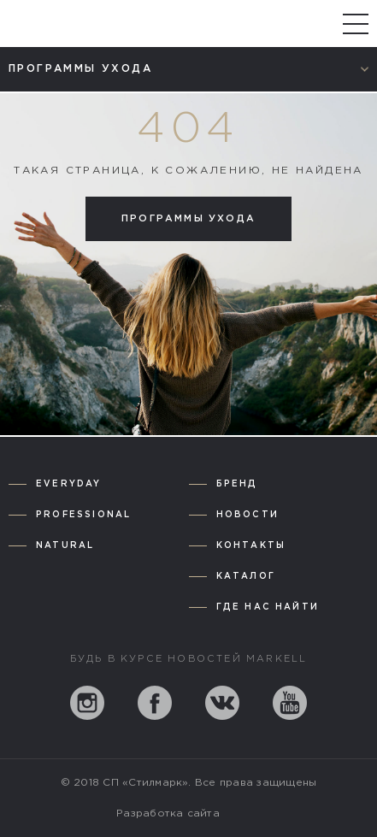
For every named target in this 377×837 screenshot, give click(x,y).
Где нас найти (268, 607)
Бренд (237, 484)
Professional (83, 515)
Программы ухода (188, 219)
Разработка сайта (168, 813)
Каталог (245, 577)
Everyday (69, 484)
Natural (65, 546)
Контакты (251, 546)
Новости (247, 515)
